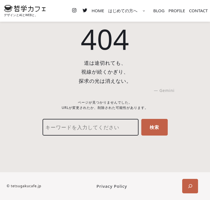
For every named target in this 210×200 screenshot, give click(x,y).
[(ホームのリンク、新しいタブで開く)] (25, 8)
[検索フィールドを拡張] (190, 186)
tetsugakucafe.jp (26, 186)
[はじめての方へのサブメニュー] (143, 10)
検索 (154, 127)
